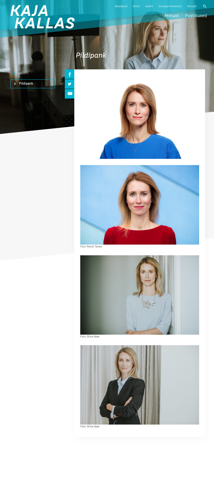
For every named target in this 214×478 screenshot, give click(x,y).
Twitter (69, 84)
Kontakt (192, 6)
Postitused (196, 16)
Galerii (149, 6)
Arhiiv (136, 6)
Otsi (205, 6)
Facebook (69, 74)
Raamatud (121, 6)
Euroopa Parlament (170, 6)
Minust (172, 16)
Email (69, 94)
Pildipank (26, 83)
